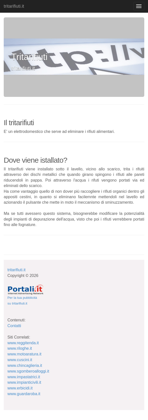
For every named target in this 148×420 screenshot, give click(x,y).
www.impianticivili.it (24, 382)
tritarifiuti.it (14, 6)
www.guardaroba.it (23, 394)
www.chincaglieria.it (24, 365)
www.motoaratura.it (24, 354)
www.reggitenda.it (23, 343)
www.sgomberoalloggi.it (28, 371)
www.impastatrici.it (23, 377)
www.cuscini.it (19, 360)
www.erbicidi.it (19, 388)
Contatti (14, 326)
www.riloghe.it (19, 348)
